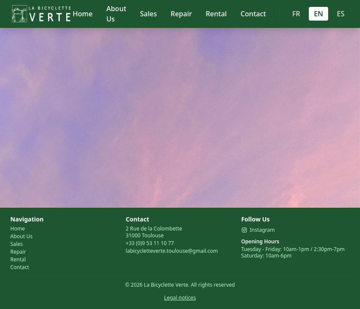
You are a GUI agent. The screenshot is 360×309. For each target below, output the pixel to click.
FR (296, 13)
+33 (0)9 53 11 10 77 (150, 243)
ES (341, 13)
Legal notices (180, 297)
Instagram (258, 230)
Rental (216, 13)
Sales (148, 13)
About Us (116, 14)
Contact (253, 13)
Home (82, 13)
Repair (181, 13)
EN (318, 13)
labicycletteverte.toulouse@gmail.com (172, 250)
